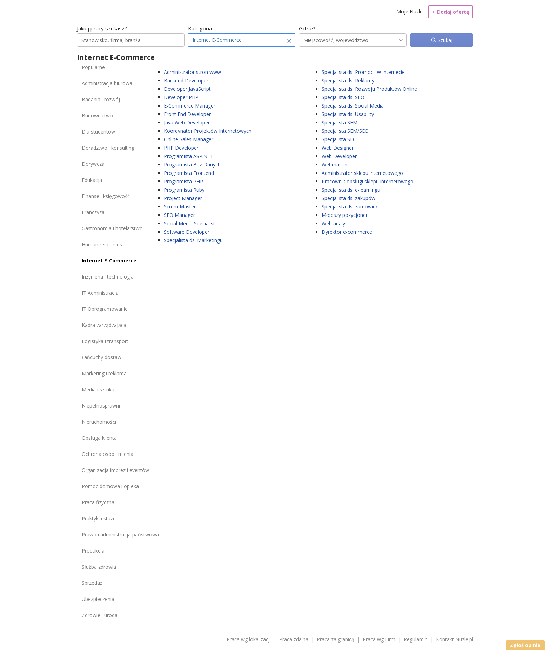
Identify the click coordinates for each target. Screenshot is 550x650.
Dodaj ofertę (450, 11)
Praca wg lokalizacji (249, 639)
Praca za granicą (335, 639)
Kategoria (200, 28)
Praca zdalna (293, 639)
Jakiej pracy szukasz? (102, 28)
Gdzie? (307, 28)
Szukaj (444, 40)
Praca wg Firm (379, 639)
